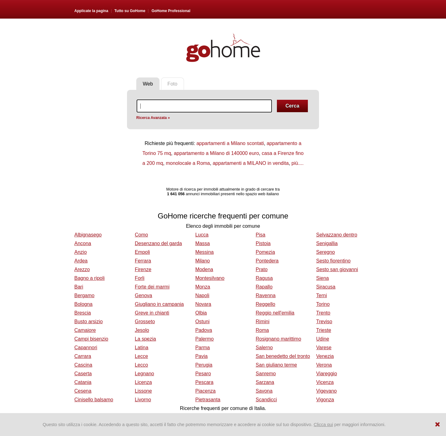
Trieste (323, 330)
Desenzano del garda (158, 243)
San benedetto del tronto (283, 356)
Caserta (83, 373)
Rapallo (264, 286)
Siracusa (325, 286)
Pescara (204, 382)
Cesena (82, 391)
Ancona (82, 243)
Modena (204, 269)
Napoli (202, 295)
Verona (324, 365)
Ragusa (264, 278)
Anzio (80, 252)
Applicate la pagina (91, 11)
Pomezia (265, 252)
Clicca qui (323, 424)
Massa (202, 243)
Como (141, 234)
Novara (203, 304)
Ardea (81, 260)
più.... (297, 163)
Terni (321, 295)
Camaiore (85, 330)
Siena (322, 278)
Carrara (82, 356)
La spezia (145, 338)
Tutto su (129, 11)
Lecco (141, 365)
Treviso (324, 321)
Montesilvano (209, 278)
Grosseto (145, 321)
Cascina (83, 365)
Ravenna (266, 295)
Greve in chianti (152, 312)
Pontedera (267, 260)
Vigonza (325, 399)
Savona (264, 391)
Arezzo (82, 269)
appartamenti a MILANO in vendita (251, 163)
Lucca (201, 234)
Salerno (264, 347)
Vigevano (326, 391)
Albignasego (88, 234)
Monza (202, 286)
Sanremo (266, 373)
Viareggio (326, 373)
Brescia (82, 312)
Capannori (85, 347)
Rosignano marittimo (278, 338)
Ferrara (143, 260)
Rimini (262, 321)
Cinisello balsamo (93, 399)
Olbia (201, 312)
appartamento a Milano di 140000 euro (216, 153)
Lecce (141, 356)
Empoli (142, 252)
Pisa (260, 234)
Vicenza (325, 382)
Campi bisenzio (91, 338)
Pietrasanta (207, 399)
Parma (202, 347)
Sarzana (265, 382)
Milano (202, 260)
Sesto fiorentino (333, 260)
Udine (322, 338)
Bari (78, 286)
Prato (262, 269)
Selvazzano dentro (336, 234)
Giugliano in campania (159, 304)
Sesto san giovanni (337, 269)
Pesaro (203, 373)
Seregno (325, 252)
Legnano (144, 373)
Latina (141, 347)
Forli (139, 278)
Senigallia (327, 243)
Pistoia (263, 243)
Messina (204, 252)
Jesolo (142, 330)
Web (148, 83)
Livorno (143, 399)
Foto (172, 83)
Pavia (201, 356)
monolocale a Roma (188, 163)
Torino (323, 304)
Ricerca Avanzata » (153, 118)
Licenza (143, 382)
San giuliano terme (276, 365)
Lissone (143, 391)
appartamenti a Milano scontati (230, 143)
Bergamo (84, 295)
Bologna (83, 304)
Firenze (143, 269)
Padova (203, 330)
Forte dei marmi (152, 286)
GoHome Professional (170, 11)
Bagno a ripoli (89, 278)
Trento (323, 312)
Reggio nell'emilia (275, 312)
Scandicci (266, 399)
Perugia (203, 365)
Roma (262, 330)
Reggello (265, 304)
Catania (82, 382)
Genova (143, 295)
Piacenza (205, 391)
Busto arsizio (88, 321)
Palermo (204, 338)
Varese (324, 347)
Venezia (325, 356)
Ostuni (202, 321)
